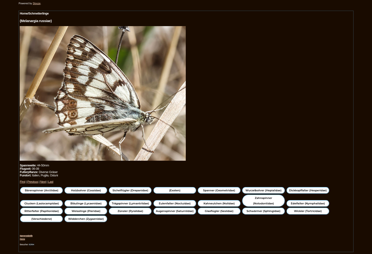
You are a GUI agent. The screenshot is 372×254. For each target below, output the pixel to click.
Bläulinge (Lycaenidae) (86, 203)
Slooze (37, 3)
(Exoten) (175, 190)
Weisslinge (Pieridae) (86, 211)
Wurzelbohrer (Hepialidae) (264, 190)
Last (50, 181)
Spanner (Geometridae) (219, 190)
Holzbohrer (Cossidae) (86, 190)
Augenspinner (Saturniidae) (175, 211)
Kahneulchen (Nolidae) (219, 203)
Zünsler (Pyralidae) (130, 211)
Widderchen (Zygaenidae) (86, 219)
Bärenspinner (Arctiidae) (41, 190)
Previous (32, 181)
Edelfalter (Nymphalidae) (308, 203)
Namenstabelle (26, 236)
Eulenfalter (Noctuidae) (175, 203)
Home (22, 239)
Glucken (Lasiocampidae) (41, 203)
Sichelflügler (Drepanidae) (130, 190)
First (22, 181)
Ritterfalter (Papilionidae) (41, 211)
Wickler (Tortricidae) (308, 211)
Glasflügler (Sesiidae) (219, 211)
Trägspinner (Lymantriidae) (130, 203)
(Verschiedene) (41, 219)
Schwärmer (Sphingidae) (263, 211)
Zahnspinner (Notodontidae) (263, 200)
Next (43, 181)
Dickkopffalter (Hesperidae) (308, 190)
